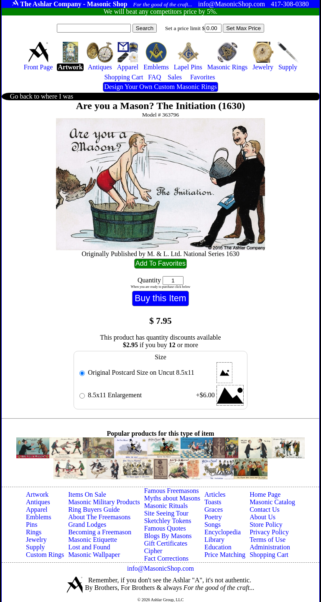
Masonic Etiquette (92, 539)
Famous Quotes (165, 528)
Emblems (38, 517)
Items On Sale (87, 494)
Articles (215, 494)
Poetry (213, 517)
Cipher (153, 550)
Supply (35, 547)
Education (218, 547)
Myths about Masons (172, 498)
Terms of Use (267, 539)
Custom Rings (45, 554)
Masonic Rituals (166, 505)
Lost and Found (89, 547)
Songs (212, 524)
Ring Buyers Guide (94, 509)
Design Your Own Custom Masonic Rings (160, 86)
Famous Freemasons (171, 490)
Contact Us (265, 509)
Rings (33, 532)
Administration (270, 547)
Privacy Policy (269, 532)
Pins (32, 524)
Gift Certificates (166, 543)
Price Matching (224, 554)
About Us (262, 517)
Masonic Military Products (104, 501)
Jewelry (36, 539)
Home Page (265, 494)
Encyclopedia (222, 532)
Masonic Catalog (272, 501)
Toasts (213, 501)
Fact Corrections (166, 558)
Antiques (38, 501)
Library (214, 539)
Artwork (37, 494)
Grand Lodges (87, 524)
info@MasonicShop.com (160, 568)
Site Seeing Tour (166, 513)
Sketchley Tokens (167, 520)
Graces (213, 509)
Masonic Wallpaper (94, 554)
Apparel (37, 509)
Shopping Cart (269, 554)
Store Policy (266, 524)
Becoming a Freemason (99, 532)
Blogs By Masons (168, 535)
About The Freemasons (99, 517)
